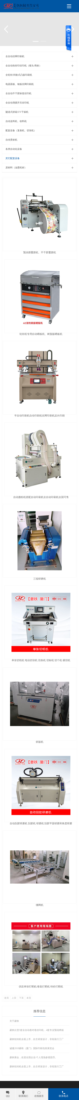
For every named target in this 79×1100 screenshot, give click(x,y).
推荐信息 (39, 1011)
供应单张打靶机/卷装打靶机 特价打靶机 (41, 986)
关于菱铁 (14, 1021)
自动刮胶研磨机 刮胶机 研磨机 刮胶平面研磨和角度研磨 (41, 823)
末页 (28, 998)
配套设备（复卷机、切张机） (21, 130)
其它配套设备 (13, 158)
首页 (6, 998)
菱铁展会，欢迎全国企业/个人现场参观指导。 (33, 1057)
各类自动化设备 (14, 149)
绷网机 (39, 905)
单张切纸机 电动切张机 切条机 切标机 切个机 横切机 (41, 660)
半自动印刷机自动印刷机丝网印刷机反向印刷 (39, 415)
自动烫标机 (11, 140)
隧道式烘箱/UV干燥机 (17, 112)
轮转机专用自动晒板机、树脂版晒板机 (40, 334)
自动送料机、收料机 (16, 121)
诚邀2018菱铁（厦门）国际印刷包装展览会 (32, 1048)
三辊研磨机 (39, 579)
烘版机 (39, 742)
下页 (21, 998)
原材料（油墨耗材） (16, 167)
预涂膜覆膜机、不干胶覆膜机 (39, 252)
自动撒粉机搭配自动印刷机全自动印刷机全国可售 (41, 497)
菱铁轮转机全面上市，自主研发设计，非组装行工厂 (37, 1039)
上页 (14, 998)
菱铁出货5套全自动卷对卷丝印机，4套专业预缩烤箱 (37, 1030)
